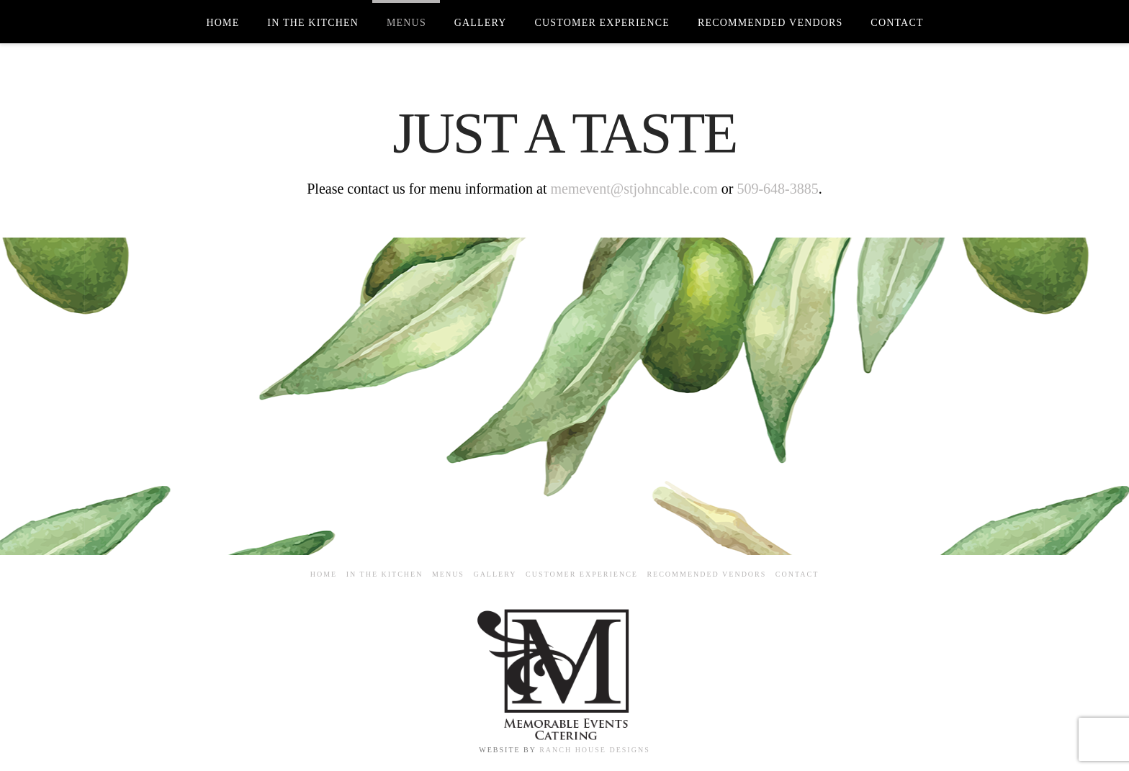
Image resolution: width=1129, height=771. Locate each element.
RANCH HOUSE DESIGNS (594, 750)
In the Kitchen (384, 574)
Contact (797, 574)
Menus (448, 574)
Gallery (494, 574)
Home (323, 574)
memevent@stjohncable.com (633, 189)
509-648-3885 (777, 189)
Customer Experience (582, 574)
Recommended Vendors (706, 574)
